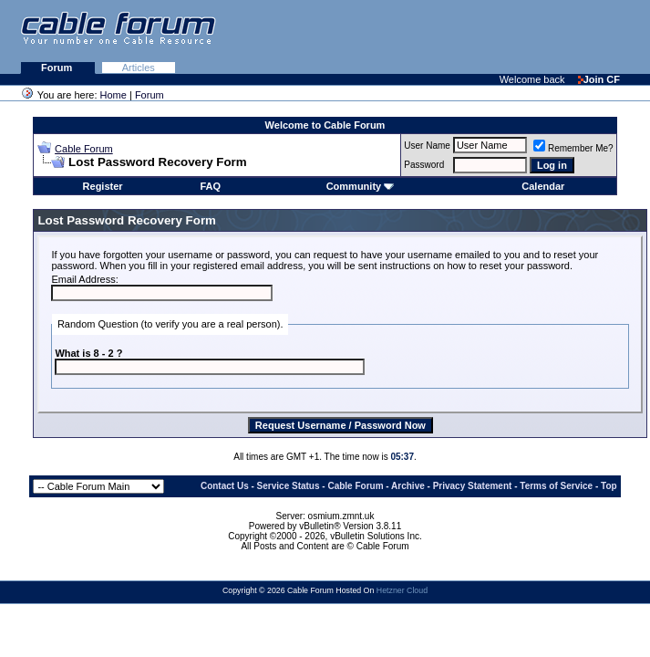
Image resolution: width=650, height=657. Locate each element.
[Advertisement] (427, 36)
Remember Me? (573, 148)
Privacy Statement (472, 486)
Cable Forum (84, 148)
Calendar (542, 186)
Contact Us (225, 486)
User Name (427, 146)
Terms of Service (556, 486)
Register (103, 186)
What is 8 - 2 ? (88, 353)
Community (360, 186)
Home (113, 94)
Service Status (288, 486)
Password (424, 165)
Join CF (599, 79)
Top (609, 486)
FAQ (211, 186)
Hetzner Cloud (402, 590)
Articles (138, 67)
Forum (58, 67)
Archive (408, 486)
